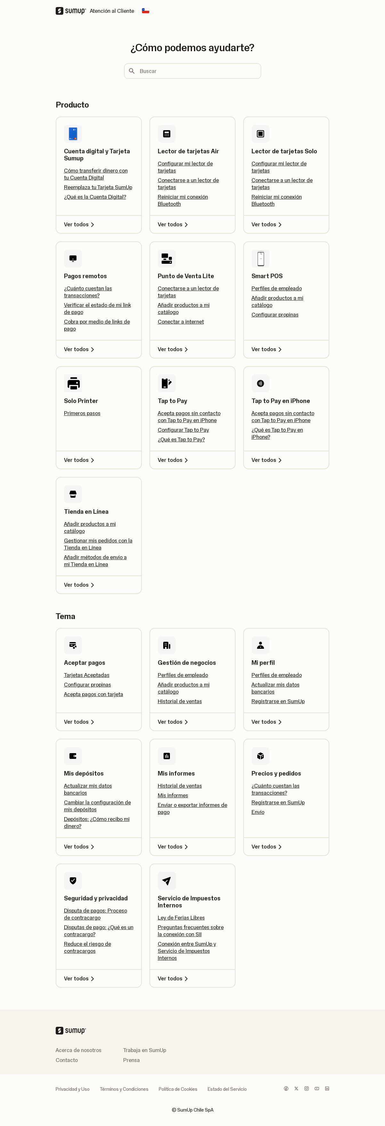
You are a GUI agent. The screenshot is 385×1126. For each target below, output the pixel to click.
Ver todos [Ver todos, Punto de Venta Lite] (174, 349)
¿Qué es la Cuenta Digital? (95, 197)
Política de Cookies (178, 1089)
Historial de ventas (180, 701)
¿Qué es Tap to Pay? (181, 439)
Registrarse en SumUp (278, 701)
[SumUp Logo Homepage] (73, 11)
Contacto (67, 1060)
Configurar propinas (275, 314)
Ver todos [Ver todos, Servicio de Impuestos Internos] (174, 978)
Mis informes (173, 795)
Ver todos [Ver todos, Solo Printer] (80, 459)
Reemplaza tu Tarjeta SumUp (98, 187)
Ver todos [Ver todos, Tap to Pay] (174, 459)
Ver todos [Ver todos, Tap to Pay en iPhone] (268, 459)
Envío (258, 812)
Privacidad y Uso (73, 1089)
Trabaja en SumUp (144, 1050)
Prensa (131, 1060)
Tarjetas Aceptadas (86, 675)
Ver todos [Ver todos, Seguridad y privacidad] (80, 978)
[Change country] (145, 11)
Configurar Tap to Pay (183, 430)
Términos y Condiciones (124, 1089)
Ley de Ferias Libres (181, 917)
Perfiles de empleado (277, 288)
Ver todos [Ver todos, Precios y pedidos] (268, 846)
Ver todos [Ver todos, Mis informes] (174, 846)
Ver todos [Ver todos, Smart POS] (268, 349)
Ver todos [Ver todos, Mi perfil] (268, 721)
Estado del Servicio (227, 1089)
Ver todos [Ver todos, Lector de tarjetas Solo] (268, 224)
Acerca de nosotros (78, 1050)
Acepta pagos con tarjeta (93, 694)
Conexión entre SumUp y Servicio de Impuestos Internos (187, 951)
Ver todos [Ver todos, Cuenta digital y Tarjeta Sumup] (80, 224)
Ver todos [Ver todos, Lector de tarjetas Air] (174, 224)
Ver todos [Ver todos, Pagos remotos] (80, 349)
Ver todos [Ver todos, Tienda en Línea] (80, 584)
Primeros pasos (82, 413)
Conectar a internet (181, 321)
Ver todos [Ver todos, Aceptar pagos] (80, 721)
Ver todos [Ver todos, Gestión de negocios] (174, 721)
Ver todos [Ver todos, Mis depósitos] (80, 846)
